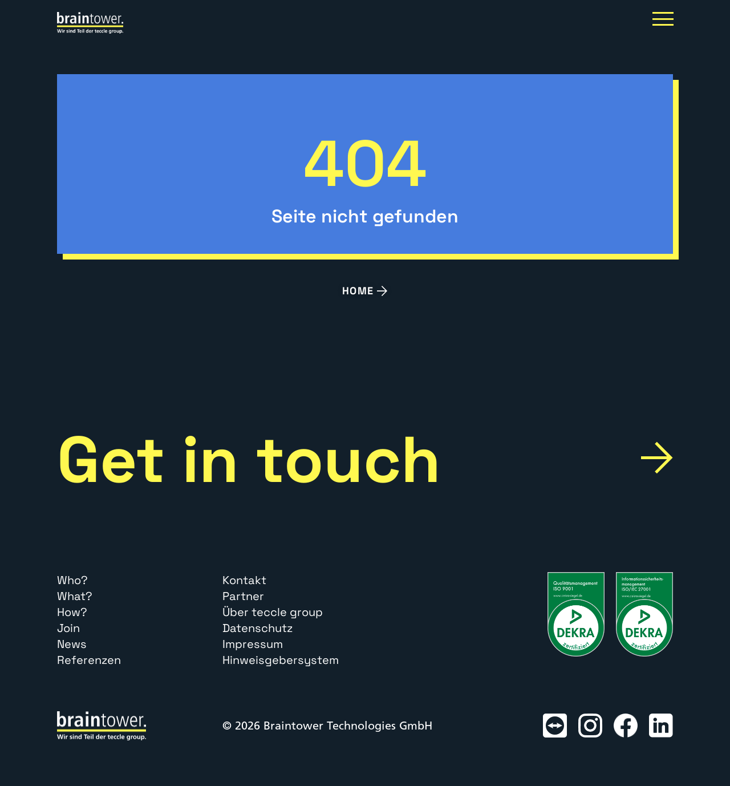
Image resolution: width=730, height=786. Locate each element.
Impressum (252, 644)
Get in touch (249, 459)
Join (68, 628)
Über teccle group (272, 612)
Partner (243, 596)
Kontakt (244, 580)
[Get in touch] (656, 457)
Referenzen (89, 660)
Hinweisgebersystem (280, 660)
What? (74, 596)
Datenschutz (257, 628)
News (72, 644)
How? (72, 612)
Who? (72, 580)
